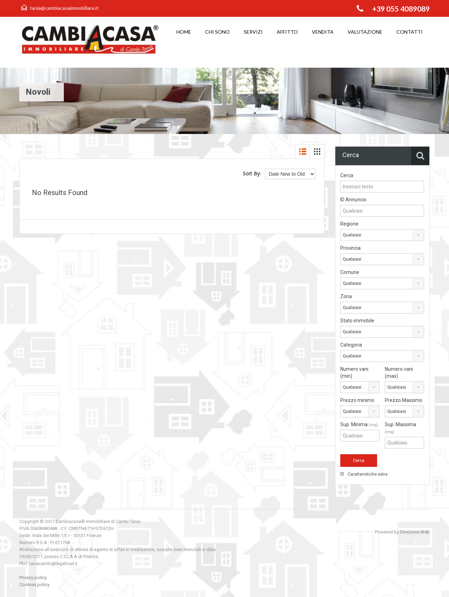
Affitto (287, 32)
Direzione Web (415, 532)
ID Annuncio (353, 199)
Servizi (253, 32)
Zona (346, 296)
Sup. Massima (400, 428)
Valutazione (365, 32)
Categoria (351, 345)
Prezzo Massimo (403, 400)
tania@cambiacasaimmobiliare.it (64, 8)
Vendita (323, 32)
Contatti (409, 32)
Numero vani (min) (354, 372)
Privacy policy (33, 577)
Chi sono (217, 32)
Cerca (346, 175)
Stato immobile (357, 320)
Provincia (350, 248)
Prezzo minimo (357, 400)
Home (183, 32)
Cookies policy (34, 584)
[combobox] (382, 235)
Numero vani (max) (399, 372)
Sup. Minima (359, 424)
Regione (349, 224)
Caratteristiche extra (364, 474)
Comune (349, 272)
